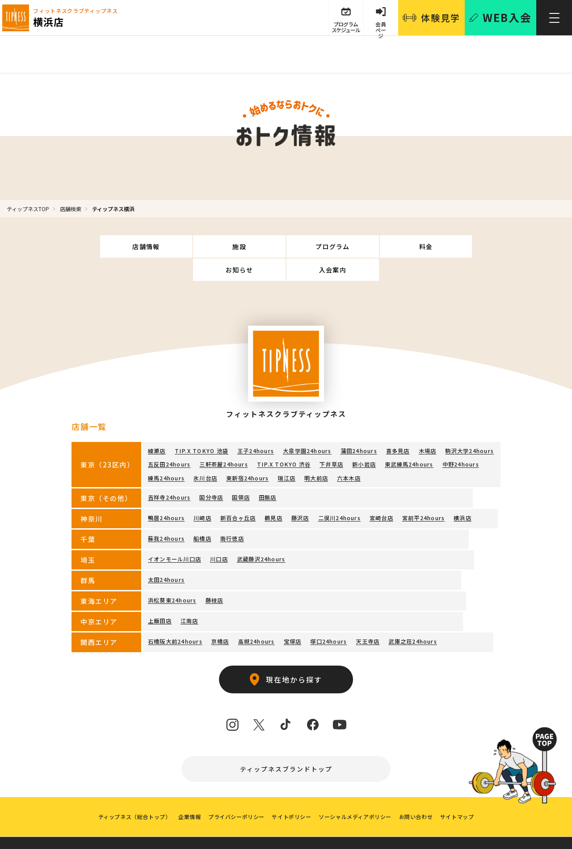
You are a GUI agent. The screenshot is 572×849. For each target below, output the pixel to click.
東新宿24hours (247, 453)
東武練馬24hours (407, 440)
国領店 (241, 471)
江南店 (189, 595)
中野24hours (458, 440)
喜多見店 (396, 427)
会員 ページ (380, 27)
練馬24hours (166, 453)
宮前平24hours (423, 492)
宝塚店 (292, 616)
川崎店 (202, 492)
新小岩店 (362, 440)
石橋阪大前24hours (175, 616)
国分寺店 (211, 471)
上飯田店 (160, 595)
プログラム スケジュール (343, 27)
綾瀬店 (157, 427)
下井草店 (329, 440)
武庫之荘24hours (412, 616)
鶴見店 (273, 492)
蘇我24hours (166, 513)
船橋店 (202, 513)
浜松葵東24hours (172, 574)
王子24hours (254, 427)
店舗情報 (112, 246)
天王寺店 (367, 616)
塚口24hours (328, 616)
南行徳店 (232, 513)
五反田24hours (169, 440)
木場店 (425, 427)
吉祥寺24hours (169, 471)
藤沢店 (300, 492)
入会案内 (460, 246)
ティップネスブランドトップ (286, 743)
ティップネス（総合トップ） (129, 795)
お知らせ (390, 246)
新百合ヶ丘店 (237, 492)
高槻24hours (256, 616)
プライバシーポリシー (234, 795)
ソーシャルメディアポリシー (356, 795)
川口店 (219, 533)
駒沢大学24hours (467, 427)
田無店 (267, 471)
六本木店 (348, 453)
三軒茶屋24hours (223, 440)
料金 (321, 246)
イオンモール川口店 (174, 533)
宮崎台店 (381, 492)
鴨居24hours (166, 492)
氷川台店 (205, 453)
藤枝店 (214, 574)
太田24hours (166, 554)
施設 (182, 246)
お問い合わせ (419, 795)
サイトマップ (462, 795)
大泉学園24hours (305, 427)
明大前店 (316, 453)
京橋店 (220, 616)
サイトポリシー (291, 795)
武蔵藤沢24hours (260, 533)
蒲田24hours (356, 427)
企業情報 (186, 795)
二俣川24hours (339, 492)
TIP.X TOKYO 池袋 (201, 427)
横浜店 (462, 492)
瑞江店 (286, 453)
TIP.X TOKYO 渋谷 (283, 440)
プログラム (251, 246)
